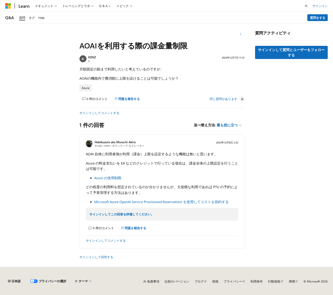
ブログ (199, 281)
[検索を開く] (306, 6)
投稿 (215, 281)
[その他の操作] (241, 34)
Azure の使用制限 (107, 177)
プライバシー (233, 281)
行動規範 (274, 281)
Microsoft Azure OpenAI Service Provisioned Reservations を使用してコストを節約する (161, 201)
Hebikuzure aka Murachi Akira (115, 142)
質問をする (317, 18)
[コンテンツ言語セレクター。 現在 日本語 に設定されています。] (14, 281)
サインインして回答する (96, 257)
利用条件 (256, 281)
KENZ (92, 57)
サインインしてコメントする (99, 113)
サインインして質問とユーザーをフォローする (291, 52)
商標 (292, 281)
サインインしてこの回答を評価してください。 (121, 214)
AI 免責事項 (151, 281)
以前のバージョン (177, 281)
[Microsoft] (8, 6)
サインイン (320, 6)
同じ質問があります (223, 99)
